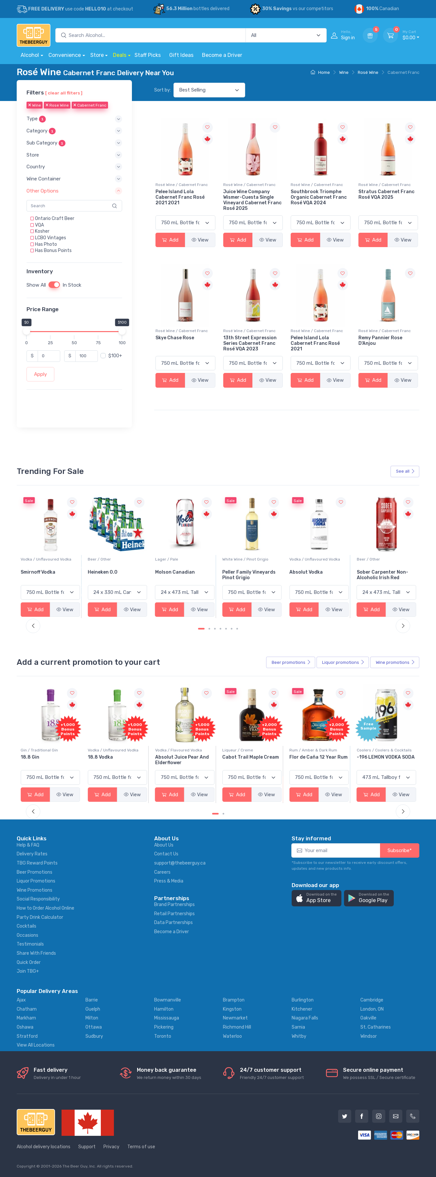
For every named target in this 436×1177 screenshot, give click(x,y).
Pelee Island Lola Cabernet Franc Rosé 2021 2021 (180, 197)
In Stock (72, 285)
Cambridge (371, 1000)
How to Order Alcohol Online (45, 908)
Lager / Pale (233, 559)
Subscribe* (400, 850)
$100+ (115, 356)
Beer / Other (166, 559)
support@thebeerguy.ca (180, 863)
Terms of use (141, 1147)
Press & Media (168, 881)
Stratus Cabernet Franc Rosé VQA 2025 (386, 194)
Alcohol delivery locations (43, 1147)
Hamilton (163, 1009)
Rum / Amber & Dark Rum (381, 750)
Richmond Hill (237, 1027)
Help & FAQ (28, 845)
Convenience (64, 55)
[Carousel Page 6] (231, 629)
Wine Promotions (34, 890)
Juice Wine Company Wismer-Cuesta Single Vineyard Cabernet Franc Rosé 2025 (252, 200)
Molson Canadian (242, 572)
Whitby (299, 1036)
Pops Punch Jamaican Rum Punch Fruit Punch (47, 759)
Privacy (111, 1147)
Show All (36, 285)
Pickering (163, 1027)
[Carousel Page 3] (215, 629)
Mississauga (166, 1018)
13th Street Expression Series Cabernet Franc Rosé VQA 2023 (250, 343)
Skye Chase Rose (174, 338)
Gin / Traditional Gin (106, 750)
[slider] (26, 331)
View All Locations (36, 1045)
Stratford (27, 1036)
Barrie (91, 1000)
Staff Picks (148, 55)
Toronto (162, 1036)
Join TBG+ (28, 971)
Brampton (234, 1000)
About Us (163, 845)
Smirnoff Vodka (105, 572)
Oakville (368, 1018)
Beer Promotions (34, 872)
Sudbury (94, 1036)
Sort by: (162, 90)
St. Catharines (375, 1027)
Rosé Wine (368, 72)
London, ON (372, 1009)
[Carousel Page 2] (209, 629)
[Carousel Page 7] (237, 629)
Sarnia (298, 1027)
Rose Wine (57, 105)
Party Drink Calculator (40, 917)
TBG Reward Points (37, 863)
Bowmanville (167, 1000)
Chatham (27, 1009)
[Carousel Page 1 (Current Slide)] (201, 629)
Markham (26, 1018)
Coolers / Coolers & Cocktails (48, 750)
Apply (40, 374)
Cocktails (26, 926)
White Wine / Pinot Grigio (312, 559)
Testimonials (30, 944)
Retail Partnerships (174, 913)
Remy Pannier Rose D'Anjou (380, 340)
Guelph (92, 1009)
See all (405, 471)
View (200, 240)
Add (170, 240)
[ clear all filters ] (63, 92)
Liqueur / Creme (304, 750)
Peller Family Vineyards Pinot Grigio (316, 574)
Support (87, 1147)
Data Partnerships (173, 922)
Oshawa (25, 1027)
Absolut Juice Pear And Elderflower (249, 759)
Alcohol (30, 55)
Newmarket (235, 1018)
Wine (344, 72)
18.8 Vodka (167, 757)
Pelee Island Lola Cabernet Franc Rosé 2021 (315, 343)
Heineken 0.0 (170, 572)
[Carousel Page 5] (226, 629)
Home (320, 72)
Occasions (27, 935)
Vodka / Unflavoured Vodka (113, 559)
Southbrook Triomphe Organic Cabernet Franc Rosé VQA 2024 (319, 197)
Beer (291, 662)
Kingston (232, 1009)
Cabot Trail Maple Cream (317, 757)
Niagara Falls (305, 1018)
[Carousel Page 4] (220, 629)
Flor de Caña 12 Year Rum (386, 757)
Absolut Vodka (373, 572)
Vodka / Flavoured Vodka (245, 750)
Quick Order (29, 962)
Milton (91, 1018)
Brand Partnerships (174, 904)
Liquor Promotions (36, 881)
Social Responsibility (38, 899)
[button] (74, 119)
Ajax (21, 1000)
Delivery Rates (32, 854)
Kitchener (302, 1009)
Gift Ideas (181, 55)
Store (97, 55)
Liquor (343, 662)
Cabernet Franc (89, 105)
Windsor (368, 1036)
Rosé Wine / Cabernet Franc (181, 184)
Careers (162, 872)
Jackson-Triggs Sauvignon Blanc (40, 574)
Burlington (303, 1000)
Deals (119, 55)
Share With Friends (36, 953)
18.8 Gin (97, 757)
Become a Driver (222, 55)
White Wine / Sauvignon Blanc (48, 559)
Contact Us (166, 854)
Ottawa (93, 1027)
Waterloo (232, 1036)
